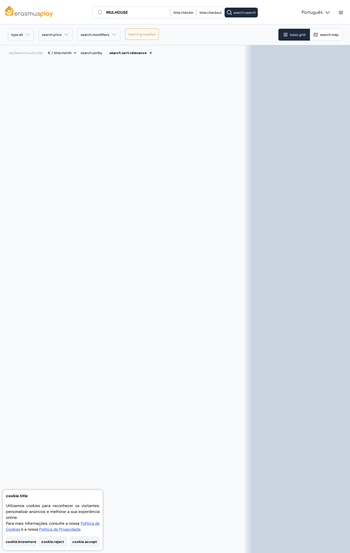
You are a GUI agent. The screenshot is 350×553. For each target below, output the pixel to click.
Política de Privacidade (59, 529)
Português (316, 12)
